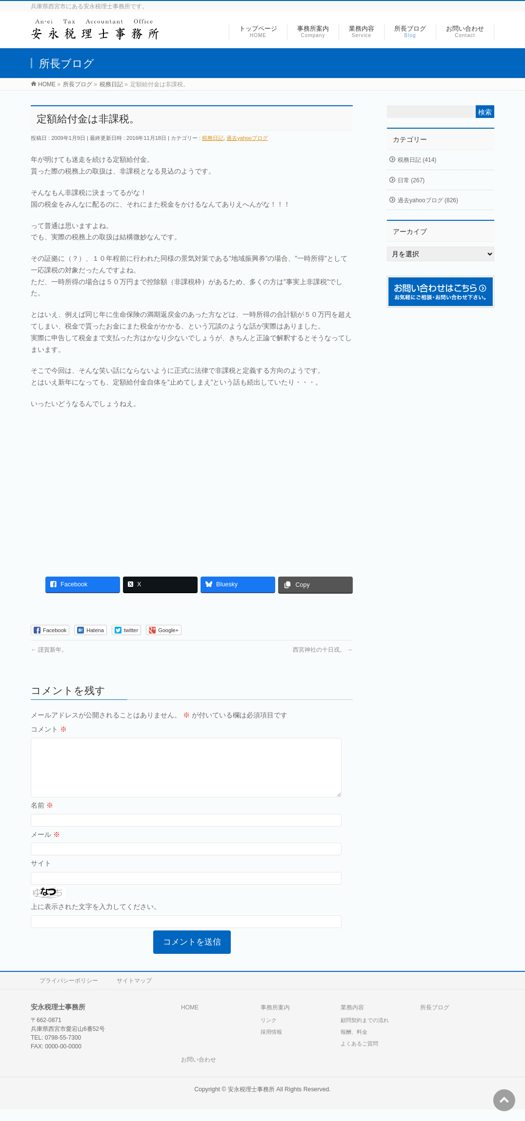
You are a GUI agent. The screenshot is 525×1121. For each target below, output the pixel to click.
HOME (190, 1019)
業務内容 (352, 1019)
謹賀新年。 (49, 649)
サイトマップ (134, 992)
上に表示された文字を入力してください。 (96, 918)
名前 (42, 817)
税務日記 (212, 138)
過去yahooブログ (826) (428, 200)
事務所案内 (275, 1019)
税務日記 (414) (417, 159)
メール (45, 846)
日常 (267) (411, 180)
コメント (49, 729)
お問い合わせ (198, 1071)
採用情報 (271, 1043)
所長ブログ (434, 1019)
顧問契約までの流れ (365, 1032)
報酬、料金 (354, 1043)
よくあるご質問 (359, 1055)
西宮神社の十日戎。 (323, 649)
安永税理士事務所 (251, 1101)
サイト (41, 875)
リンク (269, 1032)
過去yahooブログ (247, 138)
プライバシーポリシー (69, 992)
